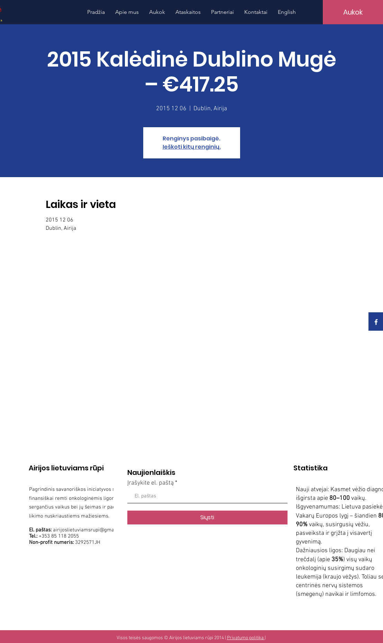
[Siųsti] (207, 517)
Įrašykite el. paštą (150, 483)
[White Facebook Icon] (376, 322)
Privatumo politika (246, 638)
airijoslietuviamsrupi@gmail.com (90, 530)
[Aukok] (353, 12)
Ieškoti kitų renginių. (192, 147)
